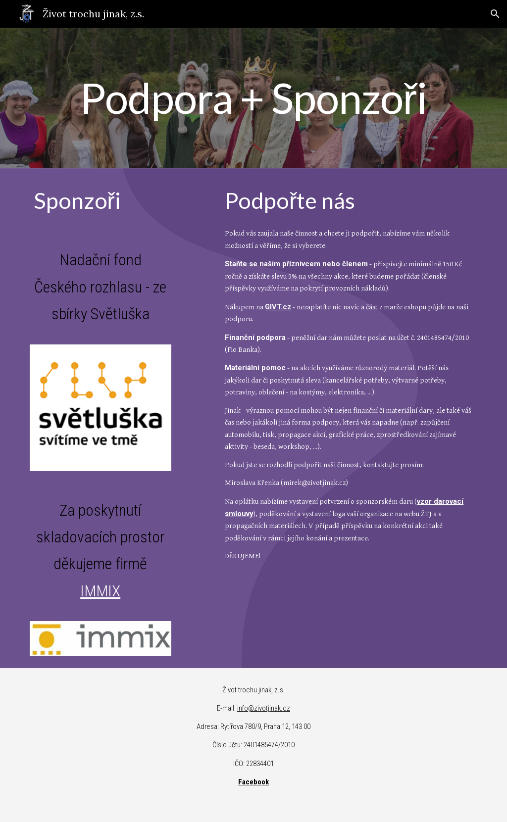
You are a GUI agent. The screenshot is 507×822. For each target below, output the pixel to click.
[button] (495, 14)
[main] (253, 98)
